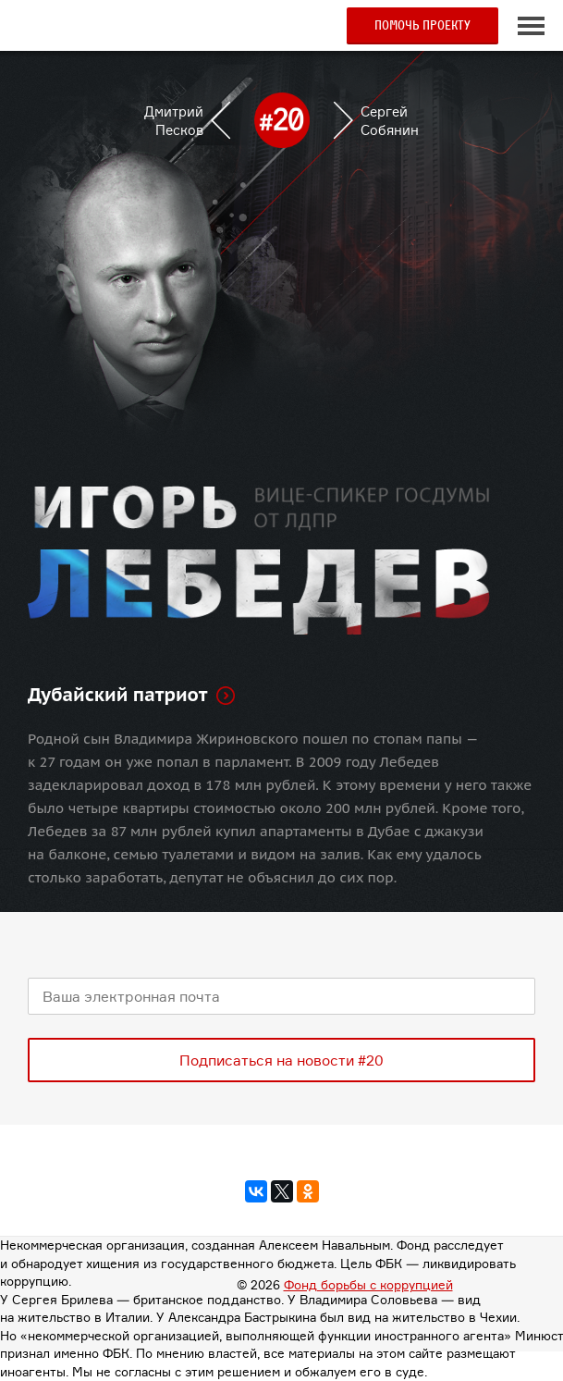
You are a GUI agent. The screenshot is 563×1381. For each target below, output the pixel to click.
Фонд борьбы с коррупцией (368, 1284)
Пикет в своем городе (105, 32)
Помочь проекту (422, 25)
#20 (36, 25)
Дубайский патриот (117, 695)
